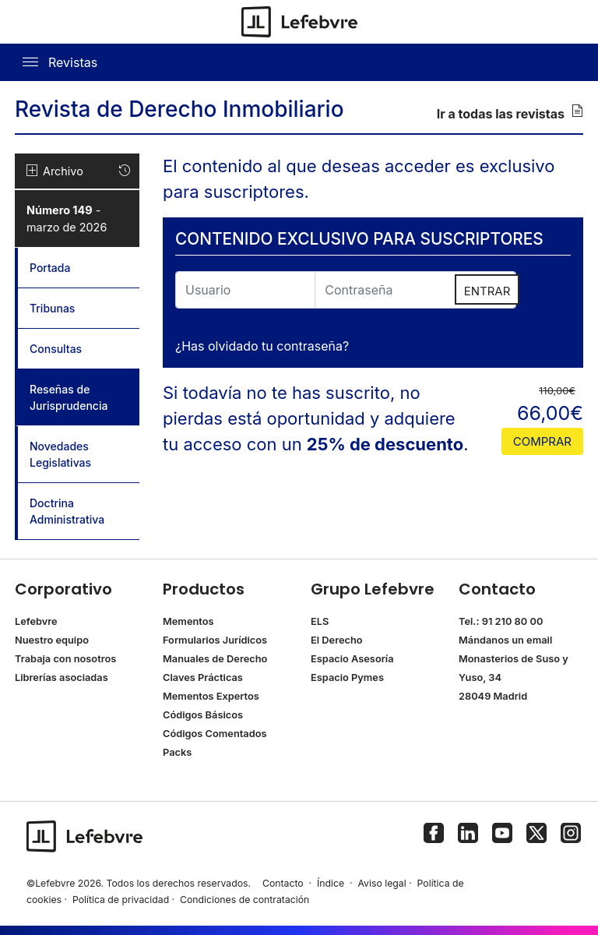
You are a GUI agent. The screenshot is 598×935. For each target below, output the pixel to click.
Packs (177, 752)
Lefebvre (36, 621)
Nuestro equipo (52, 640)
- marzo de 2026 (66, 218)
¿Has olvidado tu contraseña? (262, 346)
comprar (542, 441)
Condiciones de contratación (244, 899)
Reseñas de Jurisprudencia (84, 397)
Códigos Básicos (203, 715)
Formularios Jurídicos (215, 640)
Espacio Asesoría (352, 659)
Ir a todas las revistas (510, 113)
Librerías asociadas (61, 677)
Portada (50, 267)
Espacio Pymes (347, 677)
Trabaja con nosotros (65, 659)
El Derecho (337, 640)
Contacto (283, 883)
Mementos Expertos (211, 696)
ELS (320, 621)
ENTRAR (487, 291)
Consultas (56, 348)
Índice (330, 883)
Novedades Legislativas (60, 454)
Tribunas (52, 308)
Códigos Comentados (214, 733)
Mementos (188, 621)
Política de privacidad (120, 899)
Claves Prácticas (203, 677)
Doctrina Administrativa (67, 511)
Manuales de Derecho (215, 659)
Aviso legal (381, 883)
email (539, 640)
